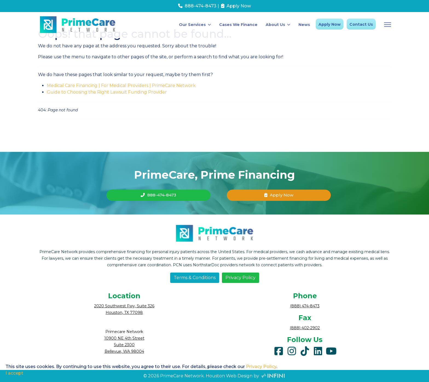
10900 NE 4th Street (124, 338)
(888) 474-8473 (305, 305)
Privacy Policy (240, 277)
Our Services (192, 24)
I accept (14, 373)
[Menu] (387, 24)
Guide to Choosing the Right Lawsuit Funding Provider (107, 92)
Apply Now (329, 24)
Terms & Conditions (195, 277)
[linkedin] (317, 349)
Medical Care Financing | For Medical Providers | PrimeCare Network (121, 85)
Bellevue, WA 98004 (124, 351)
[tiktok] (304, 349)
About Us (275, 24)
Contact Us (361, 24)
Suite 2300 (124, 344)
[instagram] (291, 349)
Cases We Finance (238, 24)
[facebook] (278, 349)
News (304, 24)
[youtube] (331, 349)
